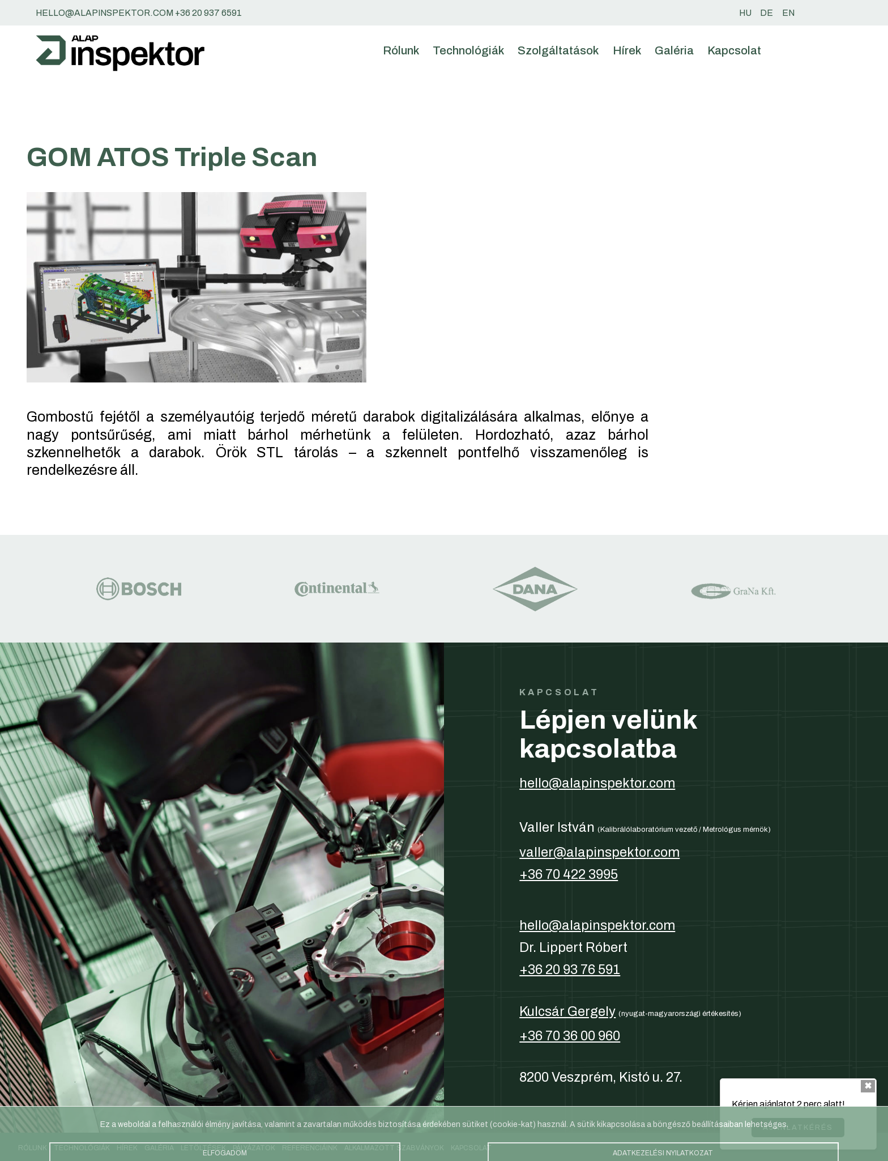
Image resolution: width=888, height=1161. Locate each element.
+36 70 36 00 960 (569, 1035)
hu (745, 13)
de (766, 13)
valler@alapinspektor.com (599, 852)
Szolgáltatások (558, 50)
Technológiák (468, 50)
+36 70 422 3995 (568, 874)
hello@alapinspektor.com (597, 783)
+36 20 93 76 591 (569, 969)
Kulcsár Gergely (567, 1011)
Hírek (627, 50)
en (788, 13)
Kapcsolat (734, 50)
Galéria (674, 50)
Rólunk (401, 50)
